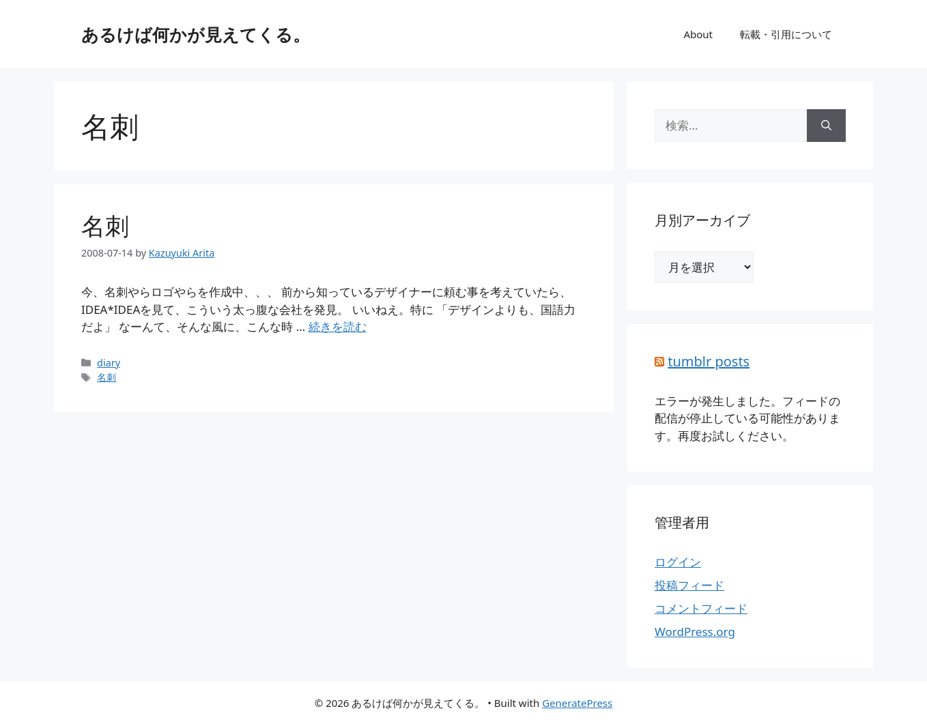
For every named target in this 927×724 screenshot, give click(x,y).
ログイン (678, 562)
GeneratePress (577, 703)
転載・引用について (786, 34)
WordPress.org (695, 631)
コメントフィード (701, 608)
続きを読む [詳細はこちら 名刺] (338, 326)
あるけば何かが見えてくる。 (195, 34)
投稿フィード (689, 585)
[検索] (826, 125)
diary (108, 362)
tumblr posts (709, 361)
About (698, 34)
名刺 (105, 225)
